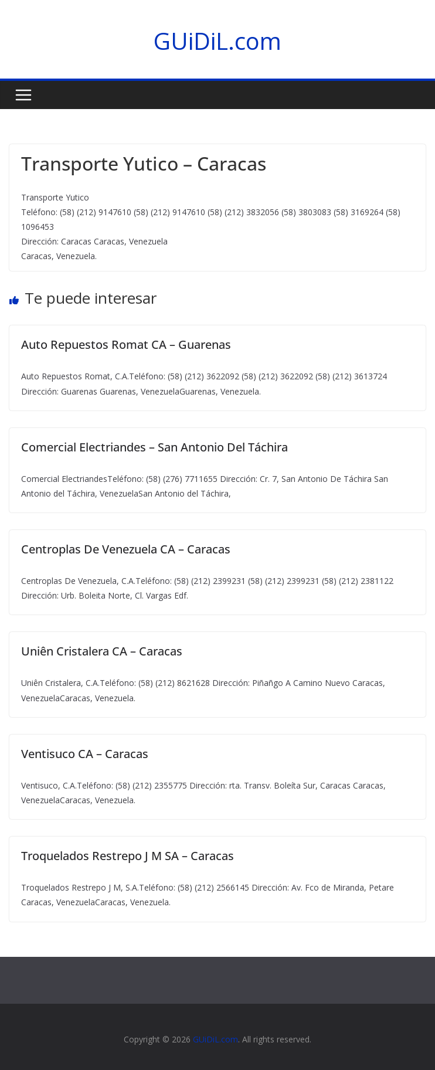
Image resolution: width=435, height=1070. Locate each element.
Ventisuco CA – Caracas (84, 754)
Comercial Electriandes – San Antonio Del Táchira (154, 447)
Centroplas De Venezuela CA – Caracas (125, 549)
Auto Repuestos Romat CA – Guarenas (126, 344)
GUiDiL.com (217, 41)
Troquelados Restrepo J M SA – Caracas (127, 856)
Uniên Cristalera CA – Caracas (101, 651)
